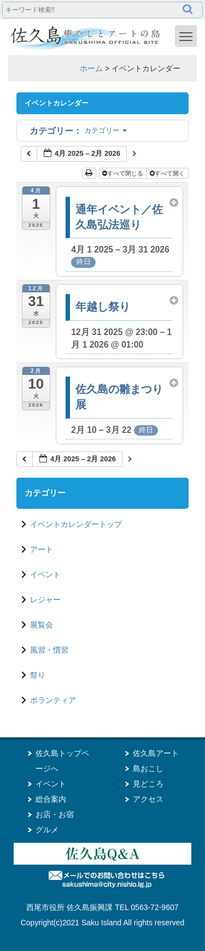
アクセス (148, 799)
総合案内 (51, 799)
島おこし (148, 768)
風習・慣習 (49, 649)
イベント (45, 574)
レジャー (45, 599)
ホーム (91, 68)
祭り (37, 675)
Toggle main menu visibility (188, 35)
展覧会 (41, 624)
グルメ (47, 829)
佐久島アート (156, 753)
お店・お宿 (55, 814)
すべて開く (168, 173)
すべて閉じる (123, 173)
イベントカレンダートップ (76, 524)
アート (41, 549)
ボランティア (53, 700)
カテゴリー (78, 130)
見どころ (148, 783)
